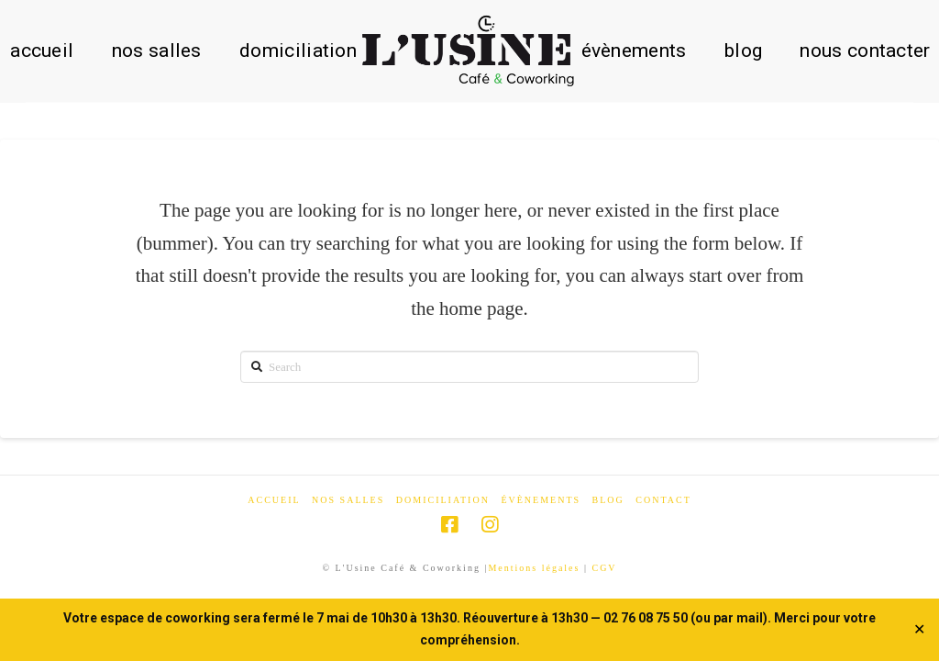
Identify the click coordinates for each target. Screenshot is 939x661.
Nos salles (348, 500)
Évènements (540, 500)
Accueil (274, 500)
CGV (603, 568)
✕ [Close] (919, 630)
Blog (608, 500)
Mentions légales (534, 568)
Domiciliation (443, 500)
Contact (662, 500)
